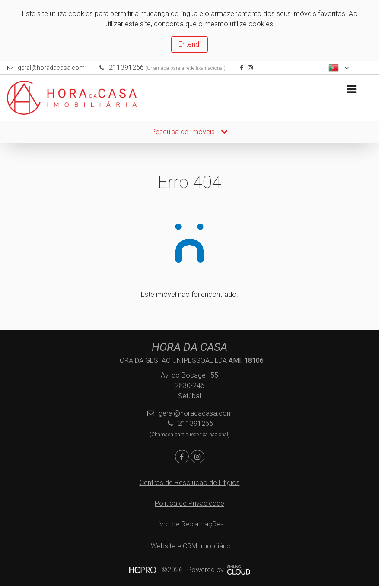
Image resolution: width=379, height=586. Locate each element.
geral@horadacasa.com (51, 67)
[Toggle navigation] (351, 89)
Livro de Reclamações (189, 524)
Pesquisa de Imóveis (189, 132)
